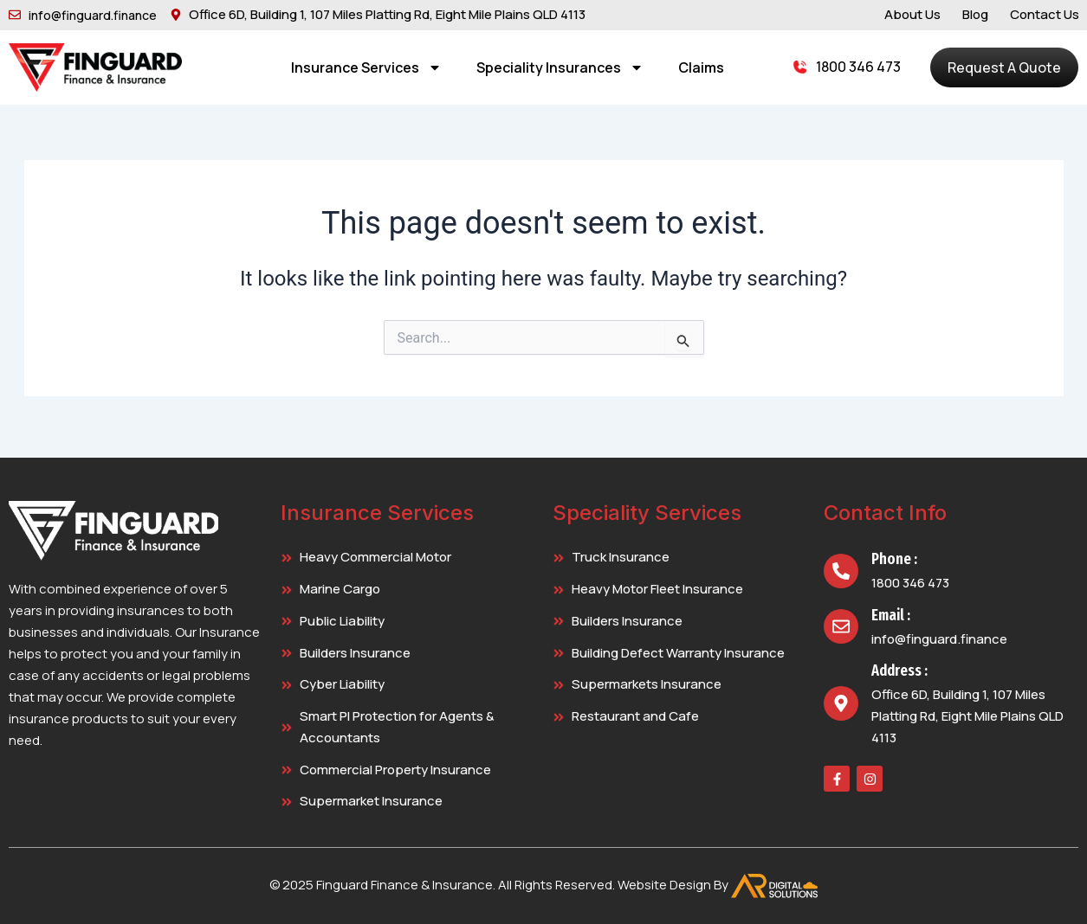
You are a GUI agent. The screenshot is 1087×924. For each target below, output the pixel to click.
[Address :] (841, 703)
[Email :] (841, 626)
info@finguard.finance (939, 639)
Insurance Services (366, 67)
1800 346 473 (858, 66)
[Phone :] (841, 571)
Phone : (894, 558)
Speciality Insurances (560, 67)
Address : (899, 670)
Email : (890, 615)
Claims (701, 67)
